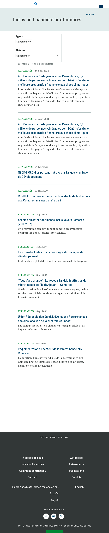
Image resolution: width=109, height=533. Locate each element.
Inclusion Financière (32, 464)
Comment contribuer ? (32, 470)
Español (54, 493)
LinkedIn (53, 516)
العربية (55, 500)
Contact (32, 477)
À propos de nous (33, 457)
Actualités (76, 457)
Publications (76, 470)
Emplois (76, 477)
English (90, 14)
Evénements (76, 464)
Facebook (46, 516)
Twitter (61, 516)
